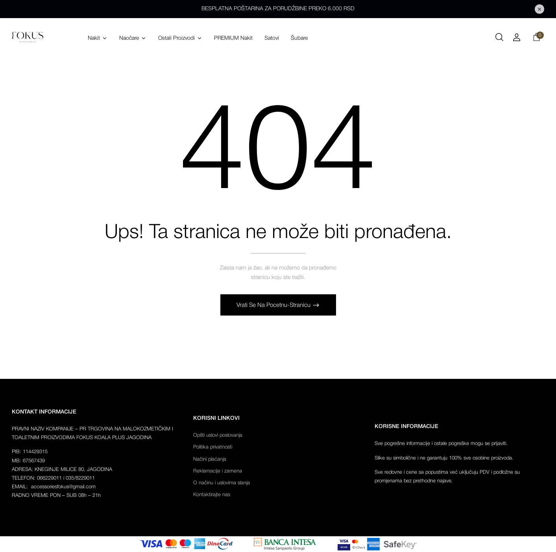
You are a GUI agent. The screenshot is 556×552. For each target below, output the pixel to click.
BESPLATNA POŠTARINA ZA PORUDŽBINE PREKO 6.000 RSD (278, 8)
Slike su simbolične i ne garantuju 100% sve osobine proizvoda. (444, 458)
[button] (536, 38)
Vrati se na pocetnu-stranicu (274, 305)
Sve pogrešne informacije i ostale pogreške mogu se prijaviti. (441, 443)
